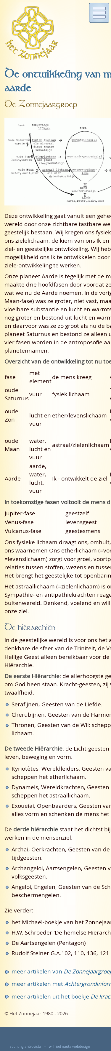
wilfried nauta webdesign (69, 1046)
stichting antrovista (25, 1046)
